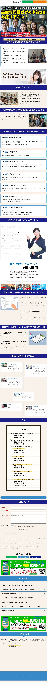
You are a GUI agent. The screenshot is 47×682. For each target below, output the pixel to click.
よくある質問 (26, 5)
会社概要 (32, 5)
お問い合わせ (21, 5)
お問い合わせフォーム (40, 1)
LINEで (11, 558)
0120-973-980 (18, 1)
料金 (17, 5)
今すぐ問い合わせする (24, 497)
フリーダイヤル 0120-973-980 (14, 646)
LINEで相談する (27, 1)
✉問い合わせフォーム (23, 558)
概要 (14, 5)
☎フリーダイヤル (35, 558)
